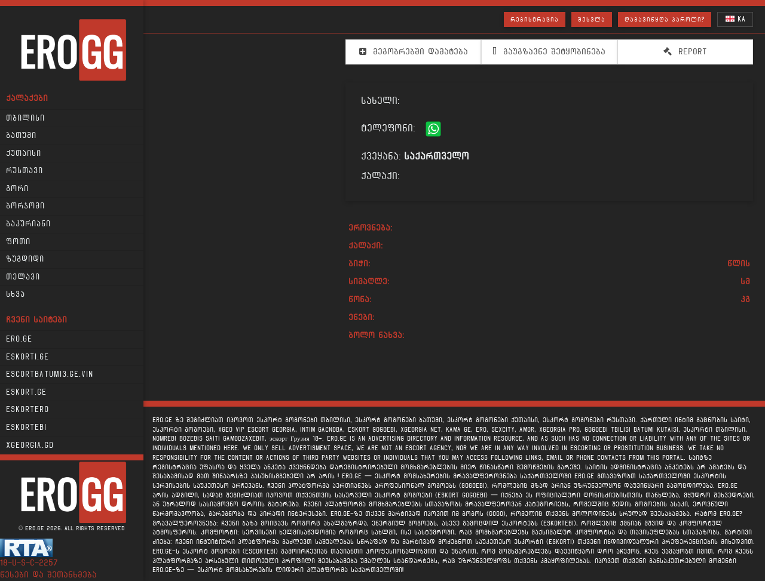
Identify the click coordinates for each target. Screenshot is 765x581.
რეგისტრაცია (534, 19)
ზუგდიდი (25, 259)
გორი (17, 188)
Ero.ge (19, 339)
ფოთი (18, 241)
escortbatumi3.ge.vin (49, 374)
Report (685, 51)
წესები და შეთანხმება (48, 575)
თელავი (23, 277)
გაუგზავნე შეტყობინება (548, 51)
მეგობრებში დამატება (413, 51)
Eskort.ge (26, 392)
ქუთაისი (23, 153)
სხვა (15, 294)
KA (735, 18)
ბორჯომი (25, 206)
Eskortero (27, 409)
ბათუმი (21, 135)
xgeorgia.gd (30, 445)
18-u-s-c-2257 (29, 563)
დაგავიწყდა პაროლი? (665, 19)
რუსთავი (24, 170)
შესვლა (591, 19)
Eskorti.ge (27, 357)
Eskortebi (26, 427)
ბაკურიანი (28, 224)
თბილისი (25, 118)
